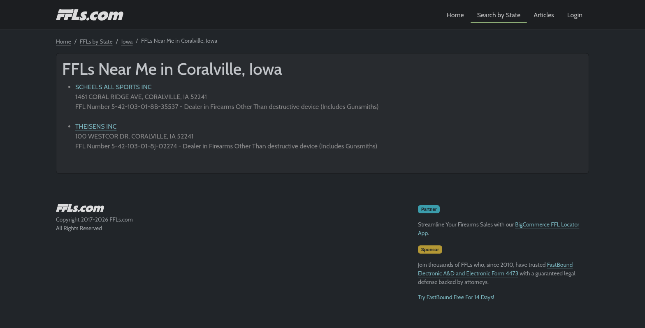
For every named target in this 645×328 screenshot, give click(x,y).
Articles (544, 15)
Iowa (127, 41)
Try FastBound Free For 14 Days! (456, 297)
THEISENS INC (95, 126)
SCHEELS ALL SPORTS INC (113, 87)
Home (455, 15)
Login (574, 15)
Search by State (499, 15)
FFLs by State (96, 41)
